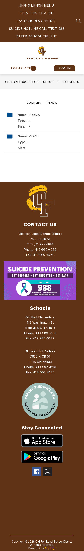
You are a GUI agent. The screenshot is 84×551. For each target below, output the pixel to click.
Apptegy (50, 548)
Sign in (64, 68)
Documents (70, 82)
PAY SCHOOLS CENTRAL (37, 21)
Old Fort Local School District (29, 82)
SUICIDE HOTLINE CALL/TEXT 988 (37, 28)
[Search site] (78, 21)
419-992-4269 (45, 249)
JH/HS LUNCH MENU (36, 5)
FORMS (34, 115)
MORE (33, 136)
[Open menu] (22, 68)
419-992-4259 (43, 255)
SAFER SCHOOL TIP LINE (36, 36)
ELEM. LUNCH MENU (37, 13)
